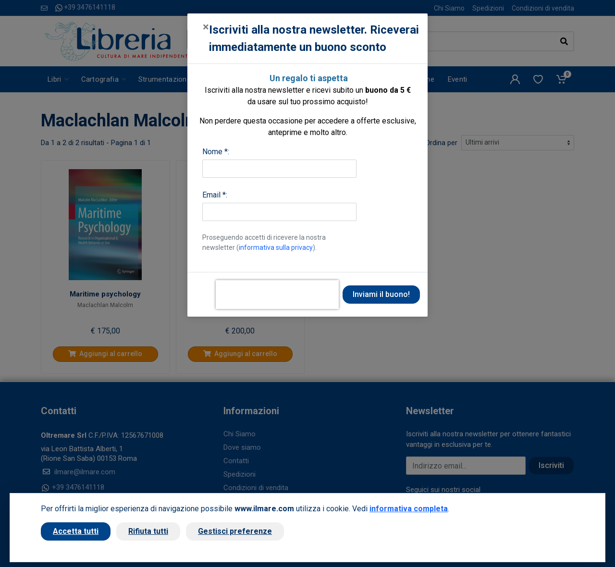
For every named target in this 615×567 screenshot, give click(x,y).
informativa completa (408, 508)
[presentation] (277, 294)
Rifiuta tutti (148, 531)
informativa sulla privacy (276, 247)
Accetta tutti (75, 531)
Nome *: (215, 151)
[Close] (206, 26)
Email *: (214, 194)
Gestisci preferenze (235, 531)
